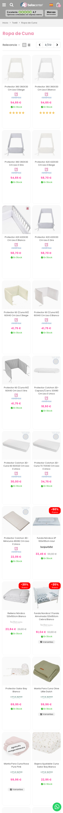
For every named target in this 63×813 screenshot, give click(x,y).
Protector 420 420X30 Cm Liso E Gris (46, 239)
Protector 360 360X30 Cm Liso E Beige (16, 88)
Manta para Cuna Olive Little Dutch (46, 690)
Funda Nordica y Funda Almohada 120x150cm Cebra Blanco (46, 616)
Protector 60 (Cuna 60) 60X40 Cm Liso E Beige (16, 314)
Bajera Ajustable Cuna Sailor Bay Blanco (46, 765)
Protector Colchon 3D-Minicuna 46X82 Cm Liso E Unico (16, 541)
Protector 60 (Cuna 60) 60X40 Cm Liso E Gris (16, 389)
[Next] (57, 45)
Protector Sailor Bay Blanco (16, 690)
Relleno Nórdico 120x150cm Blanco (16, 615)
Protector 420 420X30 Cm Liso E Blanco (16, 239)
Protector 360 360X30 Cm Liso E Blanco (46, 88)
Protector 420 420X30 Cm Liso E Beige (46, 163)
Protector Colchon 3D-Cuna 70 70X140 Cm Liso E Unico (46, 465)
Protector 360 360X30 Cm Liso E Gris (16, 163)
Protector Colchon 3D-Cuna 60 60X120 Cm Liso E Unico (16, 465)
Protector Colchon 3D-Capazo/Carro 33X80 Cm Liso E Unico (46, 390)
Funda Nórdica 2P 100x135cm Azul (46, 540)
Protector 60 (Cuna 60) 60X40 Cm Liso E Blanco (46, 314)
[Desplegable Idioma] (51, 5)
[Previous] (39, 45)
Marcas (51, 13)
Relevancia (11, 45)
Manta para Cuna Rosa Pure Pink (16, 765)
